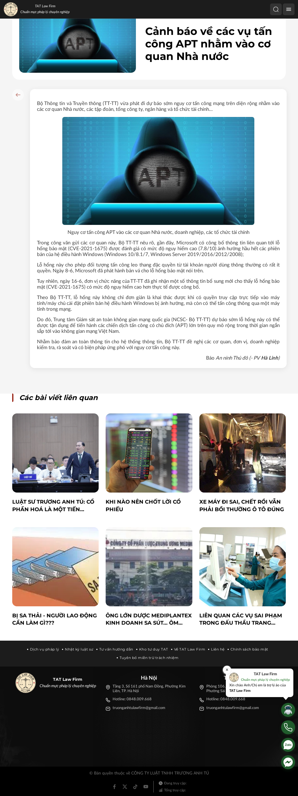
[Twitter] (125, 787)
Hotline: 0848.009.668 (132, 699)
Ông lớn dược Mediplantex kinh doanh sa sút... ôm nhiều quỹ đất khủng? (149, 619)
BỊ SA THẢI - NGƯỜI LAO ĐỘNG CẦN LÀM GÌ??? (54, 619)
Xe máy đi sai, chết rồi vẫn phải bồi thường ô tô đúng (241, 505)
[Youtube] (146, 787)
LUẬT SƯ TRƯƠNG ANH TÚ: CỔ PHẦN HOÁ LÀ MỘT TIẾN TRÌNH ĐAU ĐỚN (53, 506)
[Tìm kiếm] (276, 9)
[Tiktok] (135, 787)
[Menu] (289, 9)
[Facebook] (114, 787)
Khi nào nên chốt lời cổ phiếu (143, 505)
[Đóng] (227, 670)
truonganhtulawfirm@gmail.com (139, 708)
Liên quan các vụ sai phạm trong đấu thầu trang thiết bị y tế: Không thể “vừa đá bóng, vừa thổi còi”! (240, 619)
